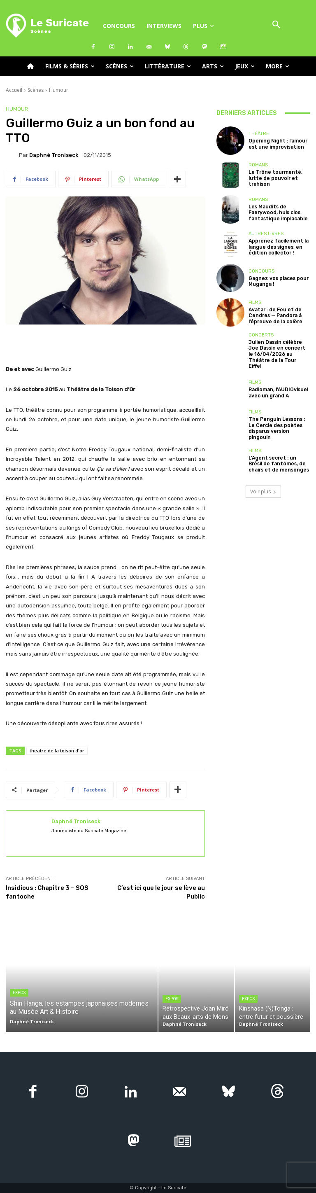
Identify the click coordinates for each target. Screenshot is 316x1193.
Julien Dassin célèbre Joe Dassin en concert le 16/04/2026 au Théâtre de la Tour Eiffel (278, 350)
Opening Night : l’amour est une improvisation (276, 143)
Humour (58, 89)
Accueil (14, 89)
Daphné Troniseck (53, 155)
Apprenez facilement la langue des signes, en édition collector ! (276, 247)
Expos (19, 992)
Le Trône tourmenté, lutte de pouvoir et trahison (273, 178)
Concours (261, 271)
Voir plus (263, 480)
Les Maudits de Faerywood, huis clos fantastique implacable (276, 213)
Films (255, 303)
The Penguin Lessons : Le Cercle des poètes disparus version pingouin (279, 419)
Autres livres (266, 234)
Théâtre (259, 134)
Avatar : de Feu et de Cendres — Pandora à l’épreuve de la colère (273, 316)
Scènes (36, 89)
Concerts (261, 335)
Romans (258, 165)
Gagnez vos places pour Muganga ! (276, 281)
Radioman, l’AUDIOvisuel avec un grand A (276, 384)
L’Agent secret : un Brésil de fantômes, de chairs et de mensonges (279, 453)
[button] (276, 25)
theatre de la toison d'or (57, 750)
